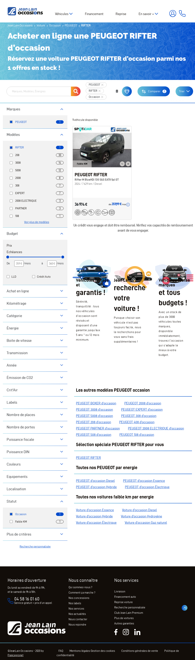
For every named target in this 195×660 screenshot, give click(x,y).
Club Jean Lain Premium (128, 612)
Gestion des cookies (103, 650)
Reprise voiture (123, 602)
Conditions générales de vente (139, 650)
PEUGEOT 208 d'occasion (93, 422)
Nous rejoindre (77, 624)
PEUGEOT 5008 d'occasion (94, 416)
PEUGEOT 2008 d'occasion (142, 403)
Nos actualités (77, 613)
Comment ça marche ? (82, 592)
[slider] (8, 257)
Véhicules (61, 14)
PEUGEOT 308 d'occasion (138, 416)
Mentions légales (80, 650)
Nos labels (75, 603)
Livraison (119, 591)
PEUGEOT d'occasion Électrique (147, 487)
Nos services (76, 608)
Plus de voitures (124, 618)
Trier (182, 91)
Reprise (121, 14)
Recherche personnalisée (35, 546)
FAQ (60, 650)
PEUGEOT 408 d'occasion (136, 422)
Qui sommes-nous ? (80, 587)
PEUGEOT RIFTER (88, 457)
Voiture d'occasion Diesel (139, 510)
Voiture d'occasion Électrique (96, 522)
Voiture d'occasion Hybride (94, 516)
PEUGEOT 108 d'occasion (136, 434)
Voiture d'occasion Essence (95, 510)
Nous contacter (78, 619)
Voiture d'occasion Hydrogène (141, 516)
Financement (94, 14)
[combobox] (38, 91)
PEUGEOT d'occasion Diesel (95, 480)
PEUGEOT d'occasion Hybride (96, 487)
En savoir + (146, 14)
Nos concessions (79, 597)
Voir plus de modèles (36, 222)
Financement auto (125, 596)
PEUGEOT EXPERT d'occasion (142, 409)
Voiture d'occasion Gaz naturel (146, 522)
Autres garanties (124, 623)
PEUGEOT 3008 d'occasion (94, 409)
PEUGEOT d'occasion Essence (144, 480)
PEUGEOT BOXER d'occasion (96, 403)
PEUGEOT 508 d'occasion (93, 434)
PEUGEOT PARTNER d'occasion (98, 428)
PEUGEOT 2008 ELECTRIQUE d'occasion (156, 428)
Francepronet (15, 655)
